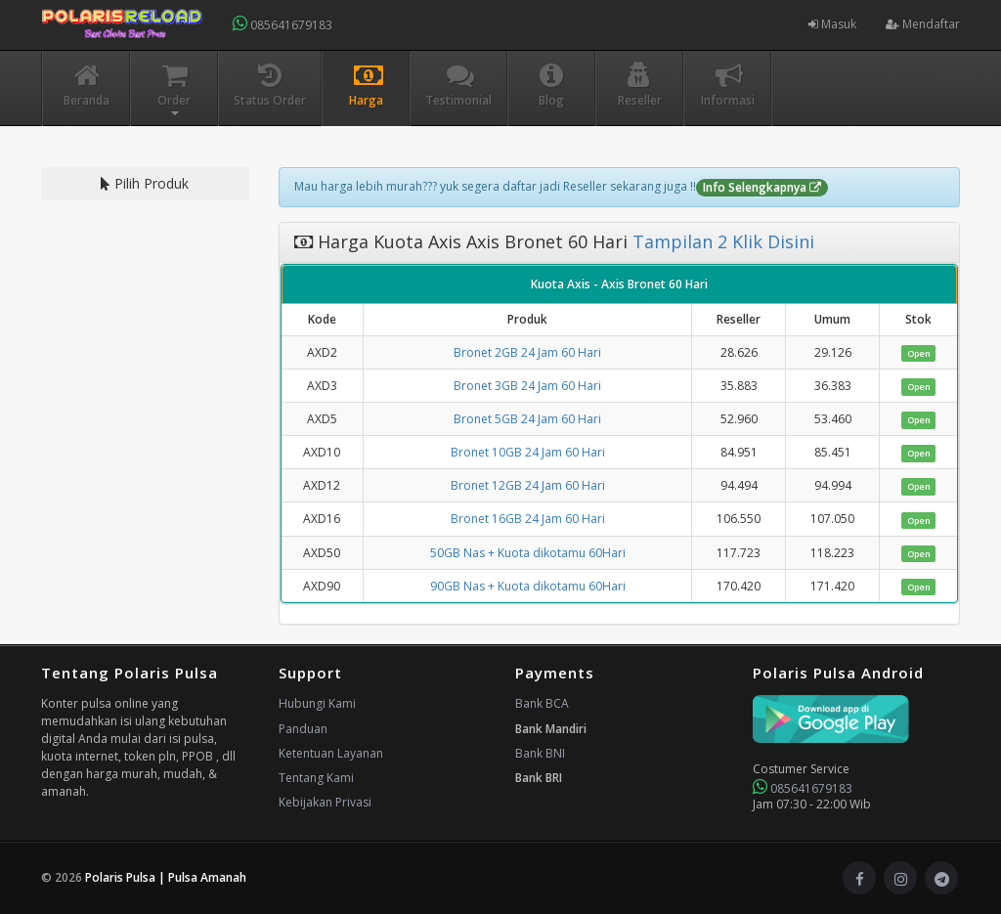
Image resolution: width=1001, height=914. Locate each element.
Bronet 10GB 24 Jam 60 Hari (528, 452)
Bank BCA (542, 703)
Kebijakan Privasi (325, 802)
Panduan (303, 728)
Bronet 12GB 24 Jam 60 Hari (528, 485)
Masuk (832, 24)
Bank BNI (540, 753)
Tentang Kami (316, 777)
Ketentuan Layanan (331, 753)
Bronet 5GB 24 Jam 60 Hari (527, 419)
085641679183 (282, 24)
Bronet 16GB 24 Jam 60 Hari (528, 518)
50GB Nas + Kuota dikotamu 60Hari (528, 552)
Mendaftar (923, 24)
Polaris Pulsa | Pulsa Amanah (165, 877)
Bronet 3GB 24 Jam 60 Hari (527, 385)
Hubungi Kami (317, 703)
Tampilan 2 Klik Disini (721, 241)
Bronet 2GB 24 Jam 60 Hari (527, 352)
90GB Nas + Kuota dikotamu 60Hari (528, 586)
